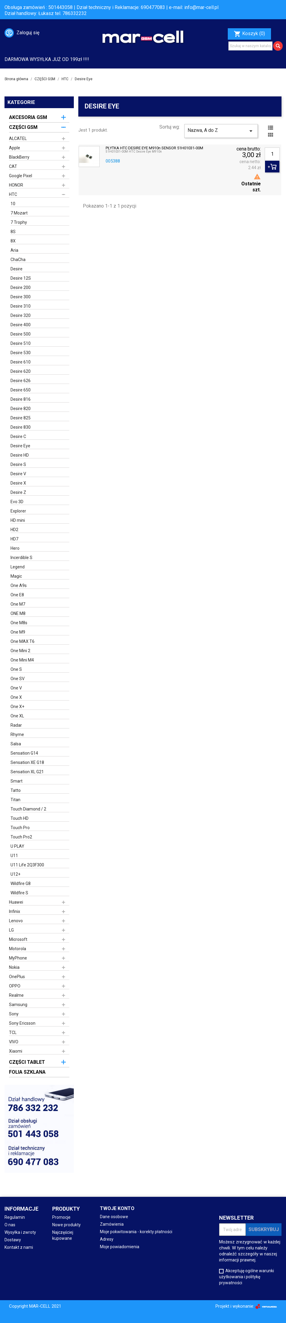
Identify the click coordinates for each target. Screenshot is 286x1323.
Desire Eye (20, 445)
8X (13, 241)
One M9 (18, 632)
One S (16, 669)
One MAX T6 (23, 641)
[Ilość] (272, 154)
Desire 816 (21, 399)
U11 (14, 855)
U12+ (15, 874)
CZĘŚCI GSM (23, 127)
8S (13, 231)
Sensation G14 (24, 753)
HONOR (16, 185)
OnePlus (17, 976)
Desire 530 (21, 352)
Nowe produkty (66, 1224)
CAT (13, 166)
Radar (16, 725)
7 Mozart (19, 213)
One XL (17, 715)
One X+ (17, 706)
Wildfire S (19, 892)
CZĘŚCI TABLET (27, 1062)
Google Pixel (20, 175)
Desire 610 (21, 362)
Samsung (18, 1004)
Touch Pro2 (21, 837)
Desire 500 (21, 334)
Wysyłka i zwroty (20, 1232)
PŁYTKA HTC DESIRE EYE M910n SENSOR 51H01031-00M (154, 148)
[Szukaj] (250, 45)
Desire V (18, 473)
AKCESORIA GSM (28, 117)
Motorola (17, 948)
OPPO (14, 986)
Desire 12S (21, 278)
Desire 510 (21, 343)
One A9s (19, 585)
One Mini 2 (20, 650)
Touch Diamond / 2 (28, 809)
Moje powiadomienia (119, 1246)
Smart (17, 781)
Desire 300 (21, 296)
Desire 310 (21, 306)
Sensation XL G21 (27, 771)
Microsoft (18, 939)
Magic (16, 576)
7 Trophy (19, 222)
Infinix (14, 911)
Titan (15, 799)
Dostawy (13, 1239)
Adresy (106, 1239)
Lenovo (16, 920)
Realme (16, 995)
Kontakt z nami (19, 1247)
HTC (13, 194)
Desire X (18, 483)
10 (13, 203)
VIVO (13, 1041)
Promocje (61, 1217)
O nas (10, 1224)
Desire (17, 268)
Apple (14, 147)
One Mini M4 (22, 660)
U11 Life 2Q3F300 (27, 864)
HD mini (18, 520)
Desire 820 (21, 408)
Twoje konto (117, 1208)
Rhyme (17, 734)
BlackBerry (19, 157)
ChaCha (18, 259)
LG (11, 930)
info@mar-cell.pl (201, 7)
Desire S (18, 464)
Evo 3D (17, 501)
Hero (15, 548)
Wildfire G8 (21, 883)
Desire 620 (21, 371)
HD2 (14, 529)
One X (16, 697)
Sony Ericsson (22, 1023)
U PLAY (17, 846)
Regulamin (15, 1217)
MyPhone (18, 958)
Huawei (16, 902)
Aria (14, 250)
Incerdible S (21, 557)
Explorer (18, 511)
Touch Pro (20, 827)
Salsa (16, 743)
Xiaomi (15, 1051)
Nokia (14, 967)
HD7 (14, 539)
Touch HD (20, 818)
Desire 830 (21, 427)
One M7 (18, 604)
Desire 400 (21, 324)
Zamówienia (112, 1224)
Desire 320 (21, 315)
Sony (14, 1013)
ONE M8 (18, 613)
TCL (13, 1032)
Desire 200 (21, 287)
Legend (18, 566)
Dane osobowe (114, 1216)
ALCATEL (18, 138)
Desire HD (20, 455)
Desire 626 (21, 380)
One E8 (17, 594)
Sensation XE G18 (27, 762)
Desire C (18, 436)
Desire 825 (21, 417)
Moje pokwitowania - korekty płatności (136, 1231)
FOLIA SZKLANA (27, 1072)
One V (16, 688)
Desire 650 (21, 390)
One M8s (19, 622)
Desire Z (18, 492)
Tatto (16, 790)
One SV (18, 678)
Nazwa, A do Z (221, 131)
